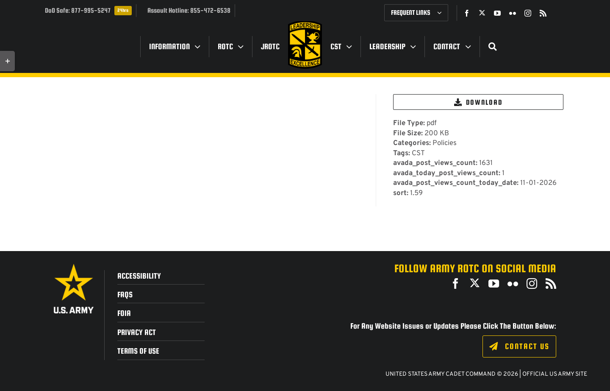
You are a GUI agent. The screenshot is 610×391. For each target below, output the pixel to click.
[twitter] (482, 12)
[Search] (492, 46)
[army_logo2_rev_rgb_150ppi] (74, 267)
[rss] (543, 13)
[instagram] (527, 13)
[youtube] (497, 13)
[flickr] (512, 13)
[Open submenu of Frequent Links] (442, 12)
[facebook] (466, 13)
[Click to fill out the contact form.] (519, 346)
